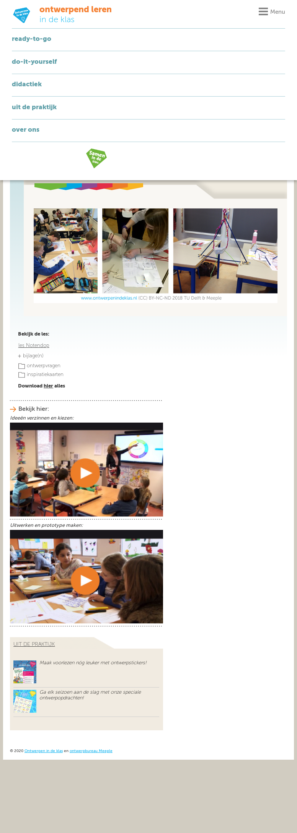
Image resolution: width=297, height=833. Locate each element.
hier (48, 386)
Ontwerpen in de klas (43, 751)
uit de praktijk (34, 644)
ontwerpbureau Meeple (91, 751)
